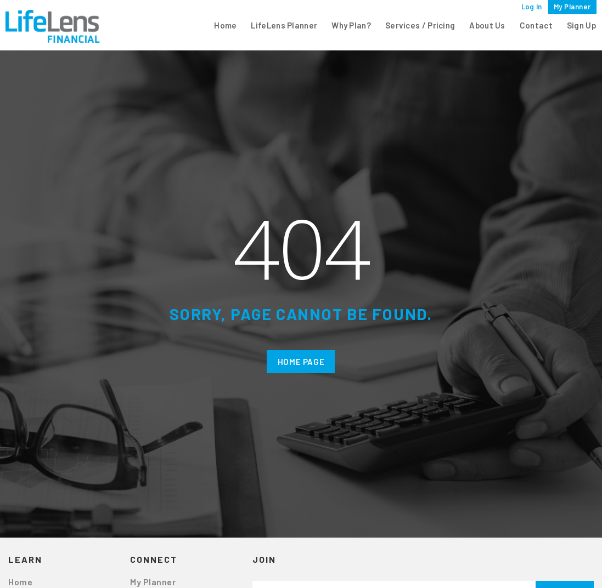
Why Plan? (351, 25)
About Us (487, 25)
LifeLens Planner (284, 25)
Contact (536, 25)
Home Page (301, 362)
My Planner (572, 6)
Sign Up (582, 25)
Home (225, 25)
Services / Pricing (420, 25)
